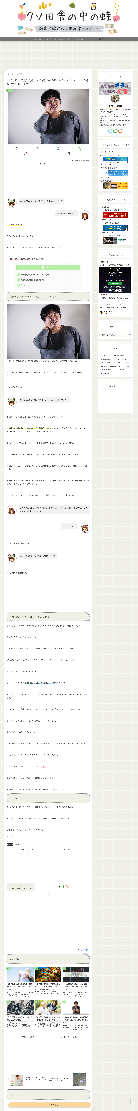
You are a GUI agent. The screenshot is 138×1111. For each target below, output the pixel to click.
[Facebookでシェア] (38, 148)
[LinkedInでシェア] (48, 154)
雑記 (17, 844)
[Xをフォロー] (59, 886)
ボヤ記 (10, 844)
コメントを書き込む (49, 1105)
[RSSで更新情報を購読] (67, 886)
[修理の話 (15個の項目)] (104, 366)
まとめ (23, 285)
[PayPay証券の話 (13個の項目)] (108, 370)
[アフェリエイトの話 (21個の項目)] (122, 363)
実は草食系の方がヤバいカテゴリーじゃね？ (35, 275)
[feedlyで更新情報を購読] (63, 886)
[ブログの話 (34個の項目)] (124, 359)
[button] (69, 154)
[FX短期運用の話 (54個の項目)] (122, 355)
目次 (46, 267)
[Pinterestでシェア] (27, 154)
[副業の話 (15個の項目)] (113, 366)
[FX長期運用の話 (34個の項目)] (108, 359)
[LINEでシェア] (80, 148)
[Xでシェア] (17, 148)
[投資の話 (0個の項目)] (124, 370)
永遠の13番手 (115, 106)
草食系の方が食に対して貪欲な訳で (32, 280)
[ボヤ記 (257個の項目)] (106, 355)
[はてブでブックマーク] (59, 148)
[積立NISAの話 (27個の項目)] (106, 363)
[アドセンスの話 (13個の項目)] (124, 366)
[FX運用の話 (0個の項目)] (115, 373)
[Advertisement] (48, 181)
